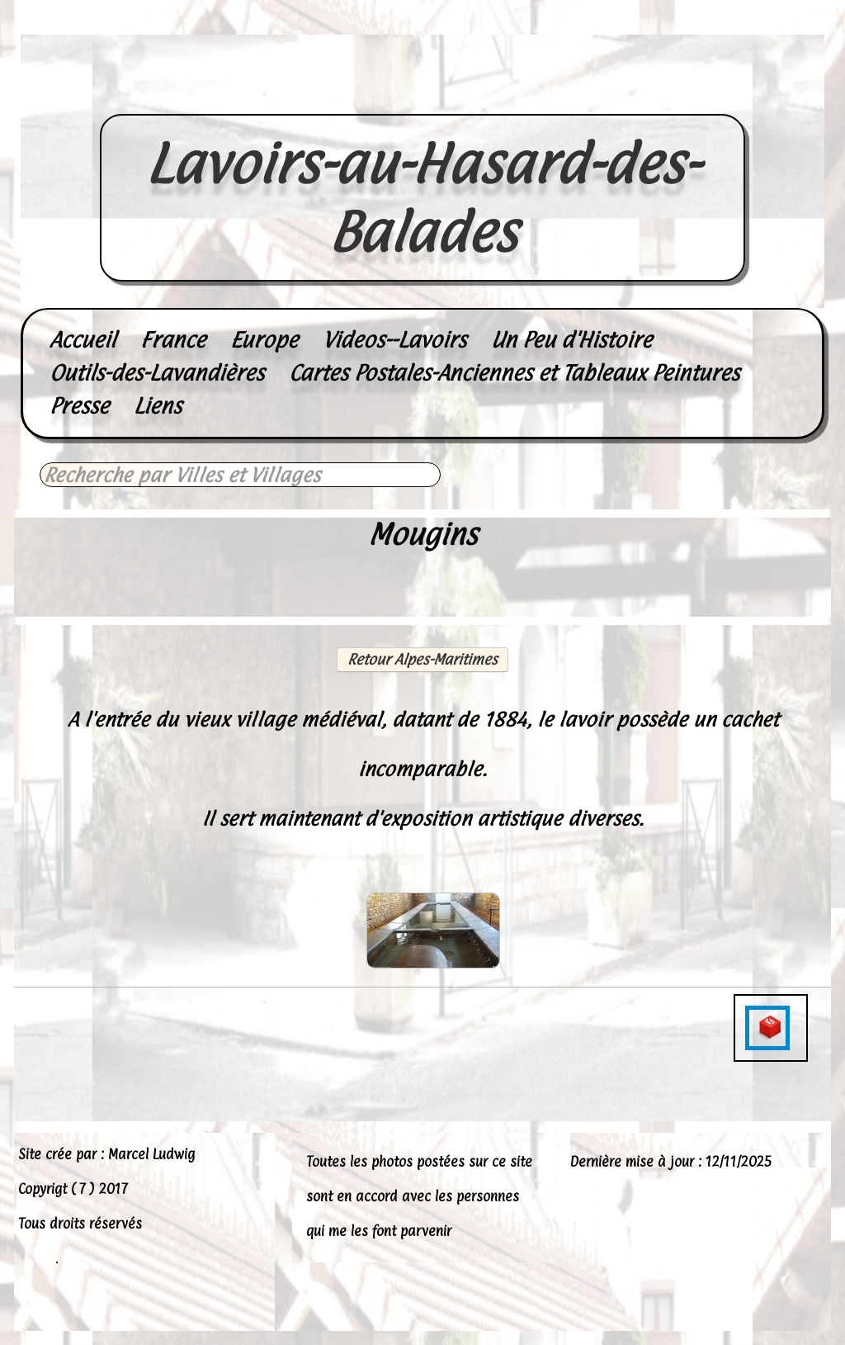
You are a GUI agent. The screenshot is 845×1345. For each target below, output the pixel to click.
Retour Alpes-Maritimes (422, 659)
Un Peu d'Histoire (571, 340)
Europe (264, 340)
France (172, 340)
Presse (79, 406)
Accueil (83, 340)
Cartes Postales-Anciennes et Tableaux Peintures (514, 373)
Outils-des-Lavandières (157, 373)
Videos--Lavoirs (394, 340)
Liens (158, 406)
